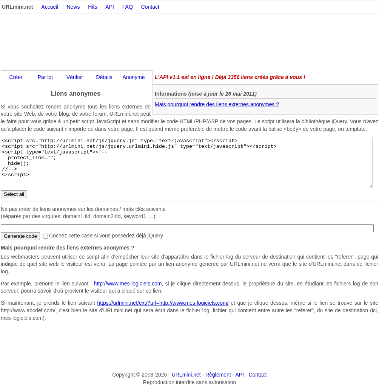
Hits (92, 7)
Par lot (45, 77)
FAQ (127, 7)
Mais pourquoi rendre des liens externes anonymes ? (217, 104)
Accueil (49, 7)
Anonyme (133, 77)
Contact (150, 7)
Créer (15, 77)
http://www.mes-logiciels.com (128, 284)
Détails (104, 77)
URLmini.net (186, 375)
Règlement (218, 375)
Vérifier (74, 77)
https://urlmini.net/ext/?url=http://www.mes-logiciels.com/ (162, 303)
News (73, 7)
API (109, 7)
